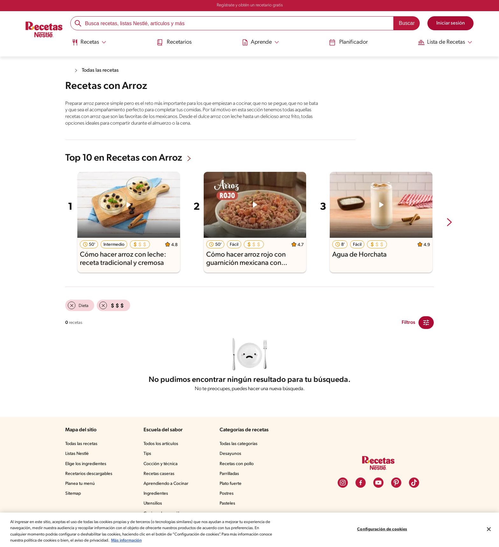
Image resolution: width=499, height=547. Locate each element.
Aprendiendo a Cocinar (167, 485)
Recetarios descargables (89, 475)
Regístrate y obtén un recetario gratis (249, 5)
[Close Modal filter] (426, 322)
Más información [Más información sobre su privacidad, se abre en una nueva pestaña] (177, 541)
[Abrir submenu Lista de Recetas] (442, 42)
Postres (227, 495)
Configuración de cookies (382, 530)
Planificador (346, 42)
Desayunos (231, 455)
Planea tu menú (80, 485)
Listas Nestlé (78, 455)
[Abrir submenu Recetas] (90, 42)
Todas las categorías (240, 445)
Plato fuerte (231, 485)
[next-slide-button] (449, 222)
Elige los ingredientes (86, 465)
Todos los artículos (162, 445)
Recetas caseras (161, 475)
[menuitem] (90, 44)
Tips (148, 455)
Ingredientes (156, 495)
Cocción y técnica (161, 465)
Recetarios (174, 42)
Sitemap (73, 495)
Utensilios (154, 504)
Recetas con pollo (238, 465)
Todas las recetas (102, 70)
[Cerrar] (489, 530)
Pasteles (228, 504)
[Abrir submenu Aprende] (260, 42)
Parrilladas (230, 475)
